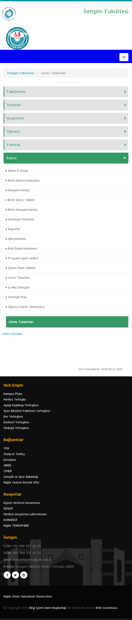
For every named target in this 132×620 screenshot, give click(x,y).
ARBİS (7, 465)
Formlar (13, 144)
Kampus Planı (13, 394)
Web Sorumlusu (106, 608)
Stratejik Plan (17, 297)
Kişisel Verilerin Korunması (22, 503)
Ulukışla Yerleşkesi (16, 428)
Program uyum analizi (23, 258)
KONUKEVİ (10, 520)
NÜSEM (8, 508)
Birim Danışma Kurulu (22, 209)
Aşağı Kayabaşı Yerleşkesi (21, 405)
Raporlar (14, 229)
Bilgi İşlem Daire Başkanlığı (47, 608)
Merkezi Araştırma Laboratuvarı (25, 514)
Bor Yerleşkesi (13, 416)
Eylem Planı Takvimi (22, 268)
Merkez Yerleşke (15, 399)
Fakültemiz (16, 91)
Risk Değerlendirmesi (22, 248)
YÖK (6, 448)
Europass (10, 459)
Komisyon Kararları (21, 219)
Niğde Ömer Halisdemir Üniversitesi (28, 596)
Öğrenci (13, 131)
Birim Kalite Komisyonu (24, 180)
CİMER (8, 471)
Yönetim (14, 105)
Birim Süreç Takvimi (21, 200)
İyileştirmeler (17, 239)
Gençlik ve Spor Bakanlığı (21, 477)
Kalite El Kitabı (18, 171)
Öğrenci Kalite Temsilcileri (26, 307)
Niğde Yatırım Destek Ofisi (21, 482)
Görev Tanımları (19, 277)
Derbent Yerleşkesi (16, 422)
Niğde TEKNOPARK (16, 525)
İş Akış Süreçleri (19, 287)
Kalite (12, 158)
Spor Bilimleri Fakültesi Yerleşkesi (27, 411)
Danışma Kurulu (18, 190)
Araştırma (15, 118)
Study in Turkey (14, 454)
